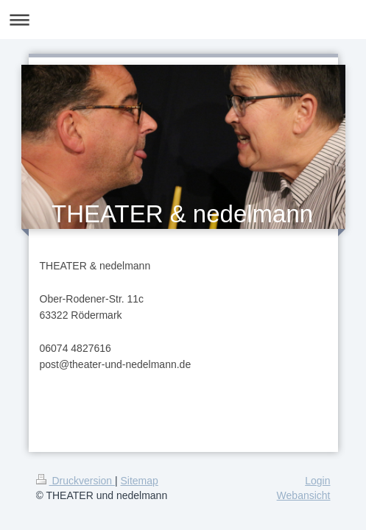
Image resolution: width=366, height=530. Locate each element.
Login (317, 481)
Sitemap (139, 481)
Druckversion (75, 481)
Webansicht (304, 495)
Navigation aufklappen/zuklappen (183, 19)
